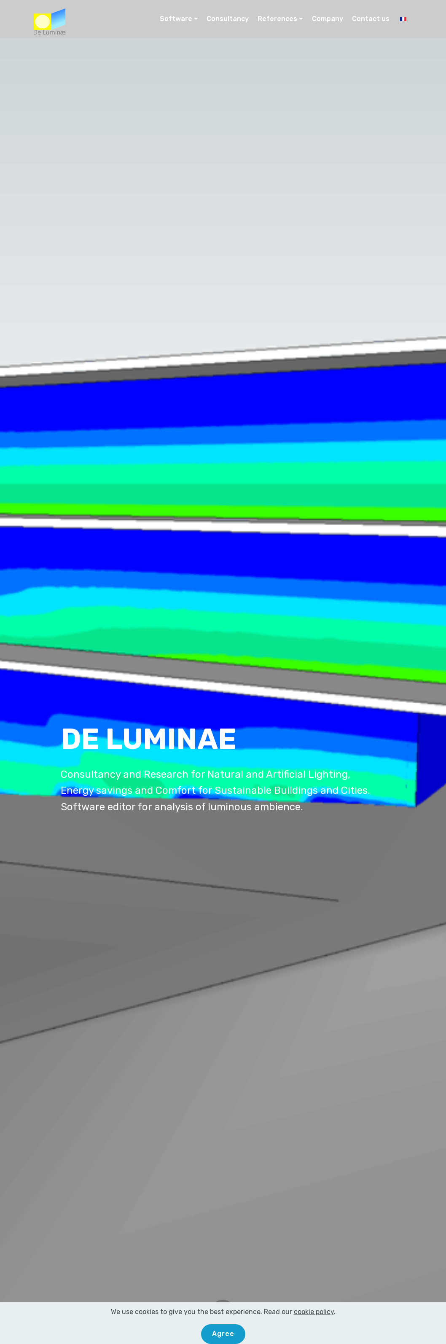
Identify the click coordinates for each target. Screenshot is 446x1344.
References (277, 19)
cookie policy (314, 1326)
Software (176, 19)
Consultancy (228, 19)
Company (327, 19)
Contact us (371, 19)
